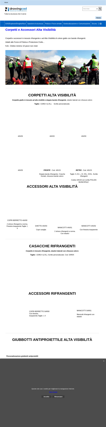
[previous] (99, 24)
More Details (53, 392)
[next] (101, 24)
